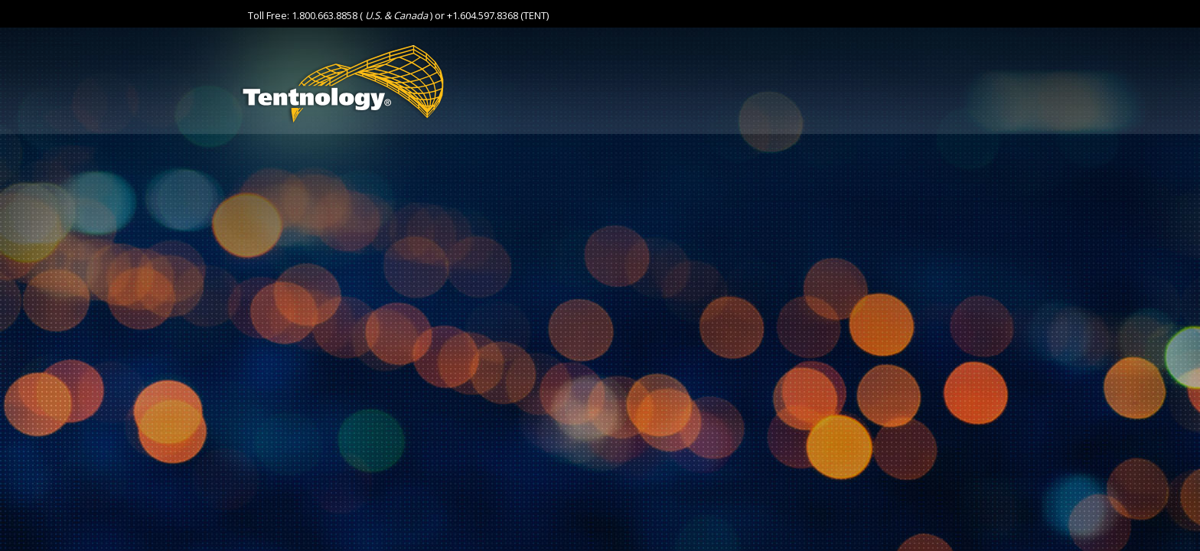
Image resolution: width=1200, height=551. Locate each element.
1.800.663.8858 (324, 15)
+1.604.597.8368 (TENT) (498, 15)
